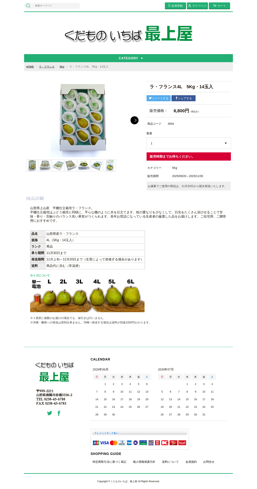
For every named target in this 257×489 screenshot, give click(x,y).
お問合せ (208, 461)
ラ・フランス (48, 66)
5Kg (63, 66)
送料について (170, 461)
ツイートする (158, 98)
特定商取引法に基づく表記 (109, 461)
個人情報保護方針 (144, 461)
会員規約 (191, 461)
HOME (30, 66)
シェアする (183, 98)
